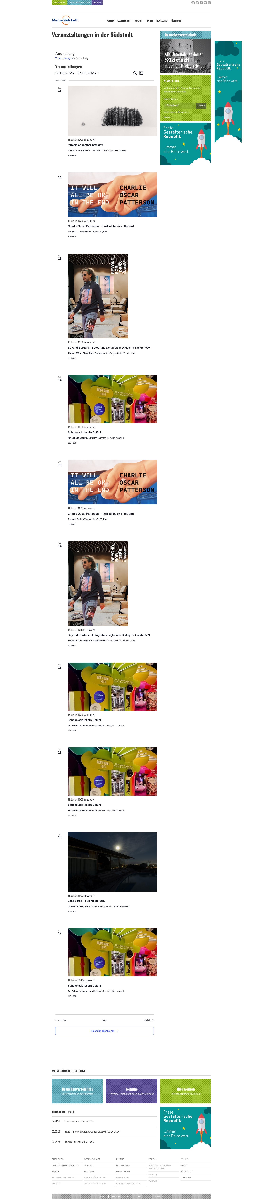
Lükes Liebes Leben (95, 1184)
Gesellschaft (124, 21)
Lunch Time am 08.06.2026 (73, 1121)
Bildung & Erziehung (63, 1177)
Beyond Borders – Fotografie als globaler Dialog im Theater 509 (109, 347)
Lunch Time (170, 99)
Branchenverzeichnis (79, 2)
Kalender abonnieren (102, 1031)
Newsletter (162, 21)
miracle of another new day (85, 145)
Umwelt (152, 1175)
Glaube (88, 1165)
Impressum (160, 1196)
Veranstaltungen (64, 58)
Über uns (176, 21)
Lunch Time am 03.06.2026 (73, 1142)
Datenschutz (142, 1196)
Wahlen (185, 1159)
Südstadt (186, 1171)
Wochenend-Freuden (175, 112)
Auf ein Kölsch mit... (95, 1177)
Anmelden (201, 105)
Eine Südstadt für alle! (65, 1165)
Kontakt (101, 1196)
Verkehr (153, 1181)
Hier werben (60, 2)
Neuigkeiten (123, 1165)
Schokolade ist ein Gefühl (84, 432)
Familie (149, 21)
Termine (97, 2)
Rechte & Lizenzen (120, 1196)
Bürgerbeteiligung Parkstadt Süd (159, 1167)
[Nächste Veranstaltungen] (149, 1020)
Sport (184, 1165)
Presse (167, 117)
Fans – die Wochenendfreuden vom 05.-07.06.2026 (86, 1131)
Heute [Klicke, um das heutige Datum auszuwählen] (104, 1020)
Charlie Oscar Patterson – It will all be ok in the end (101, 226)
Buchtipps (58, 1159)
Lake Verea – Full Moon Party (86, 900)
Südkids (56, 1184)
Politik (110, 21)
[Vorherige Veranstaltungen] (60, 1020)
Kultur (138, 21)
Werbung (186, 1177)
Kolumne (89, 1171)
